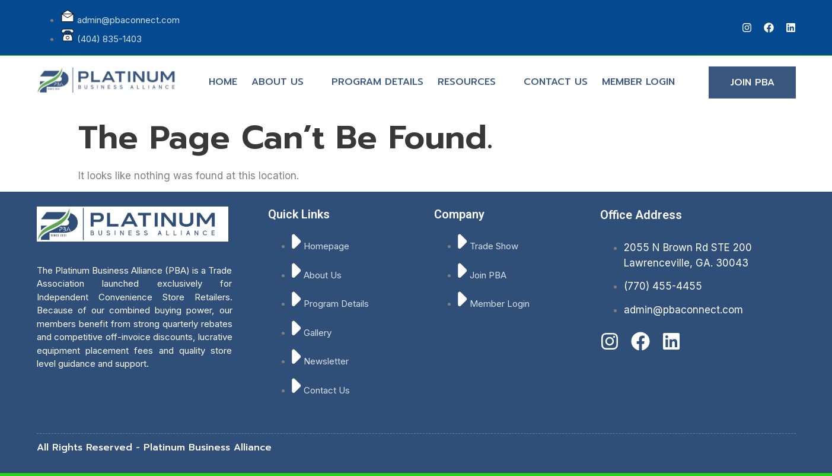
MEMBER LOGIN (638, 77)
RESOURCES (472, 77)
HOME (223, 77)
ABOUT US (282, 77)
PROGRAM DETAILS (377, 77)
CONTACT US (556, 77)
